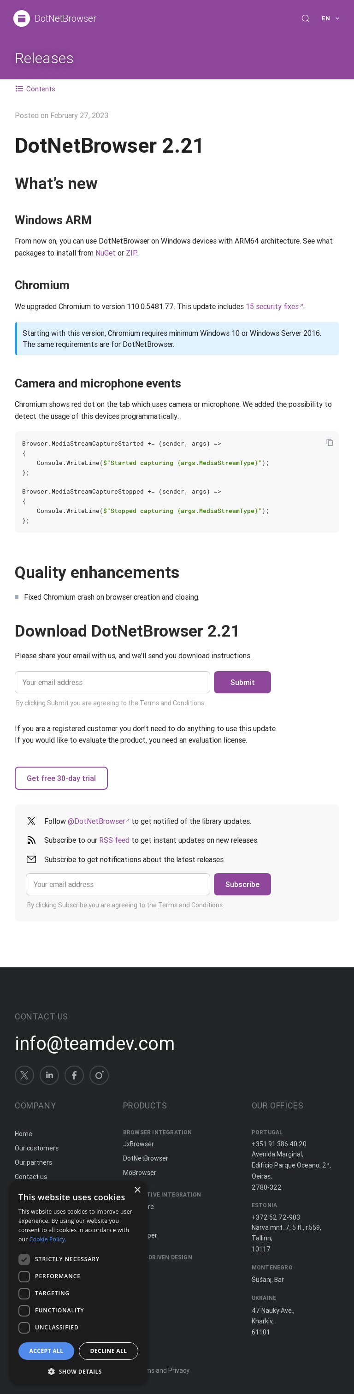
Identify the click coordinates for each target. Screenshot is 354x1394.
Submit (242, 682)
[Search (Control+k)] (305, 18)
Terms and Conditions (172, 703)
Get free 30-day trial (61, 778)
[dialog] (78, 1282)
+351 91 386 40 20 (279, 1144)
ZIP (131, 252)
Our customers (37, 1148)
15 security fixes (272, 306)
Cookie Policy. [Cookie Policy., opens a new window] (48, 1239)
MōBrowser (139, 1172)
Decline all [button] (108, 1351)
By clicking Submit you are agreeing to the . (111, 703)
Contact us (31, 1177)
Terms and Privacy (162, 1370)
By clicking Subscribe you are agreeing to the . (125, 905)
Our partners (33, 1162)
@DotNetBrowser (96, 821)
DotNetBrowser (65, 19)
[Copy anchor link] (108, 183)
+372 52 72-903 (276, 1217)
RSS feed (114, 840)
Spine (131, 1269)
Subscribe (242, 884)
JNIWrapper (140, 1235)
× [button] (137, 1190)
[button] (78, 1371)
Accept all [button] (47, 1351)
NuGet (105, 252)
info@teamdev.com (95, 1043)
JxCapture (138, 1207)
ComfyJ (135, 1221)
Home (23, 1134)
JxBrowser (138, 1144)
